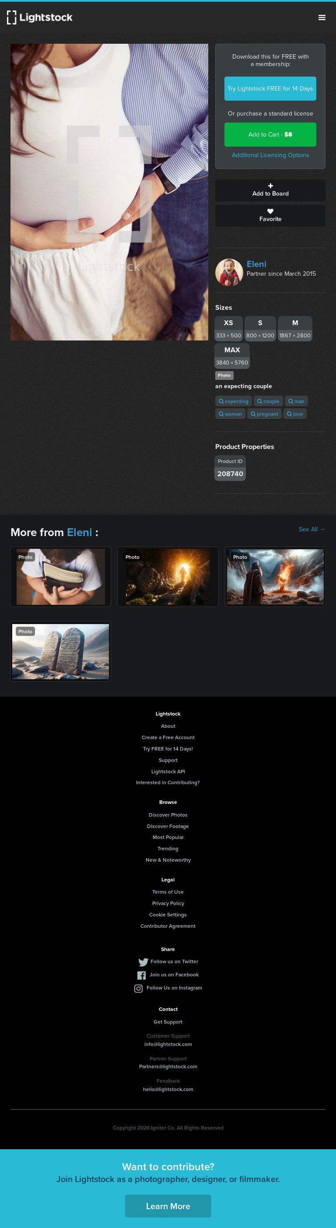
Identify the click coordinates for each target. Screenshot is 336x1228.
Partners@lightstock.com (168, 1066)
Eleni (256, 263)
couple (268, 401)
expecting (233, 401)
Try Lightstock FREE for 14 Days (270, 88)
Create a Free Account (168, 737)
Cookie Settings (168, 914)
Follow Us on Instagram (174, 987)
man (296, 401)
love (295, 414)
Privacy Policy (168, 903)
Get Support (168, 1021)
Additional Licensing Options (270, 155)
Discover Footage (168, 826)
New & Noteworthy (168, 859)
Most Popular (168, 837)
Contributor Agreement (168, 926)
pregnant (264, 414)
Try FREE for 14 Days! (168, 748)
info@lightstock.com (168, 1044)
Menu (322, 18)
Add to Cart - (270, 134)
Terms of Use (168, 891)
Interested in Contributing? (168, 782)
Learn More (168, 1206)
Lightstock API (168, 771)
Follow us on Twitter (174, 961)
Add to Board (270, 190)
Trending (168, 848)
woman (230, 414)
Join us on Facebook (174, 974)
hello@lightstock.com (168, 1089)
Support (168, 760)
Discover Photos (168, 814)
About (168, 726)
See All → (312, 529)
